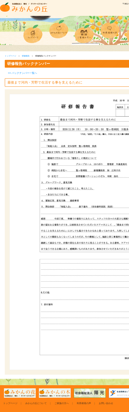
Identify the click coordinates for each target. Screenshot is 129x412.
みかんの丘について (36, 403)
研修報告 (26, 56)
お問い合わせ (106, 403)
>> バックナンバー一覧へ (22, 73)
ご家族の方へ (61, 403)
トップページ (10, 56)
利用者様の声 (84, 403)
